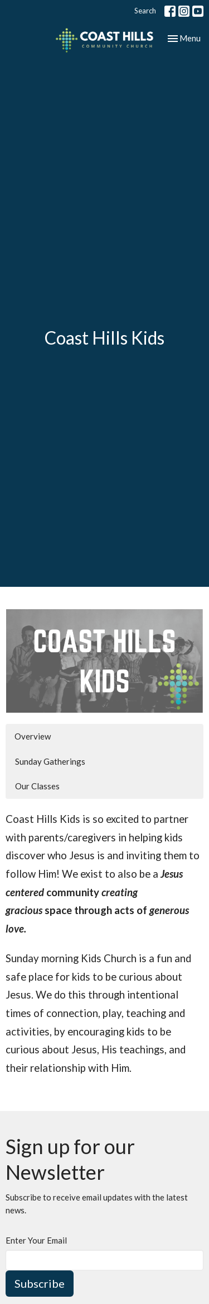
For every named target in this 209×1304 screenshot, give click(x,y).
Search (145, 10)
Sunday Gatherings (50, 761)
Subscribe (39, 1283)
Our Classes (37, 786)
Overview (32, 736)
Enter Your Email (36, 1240)
